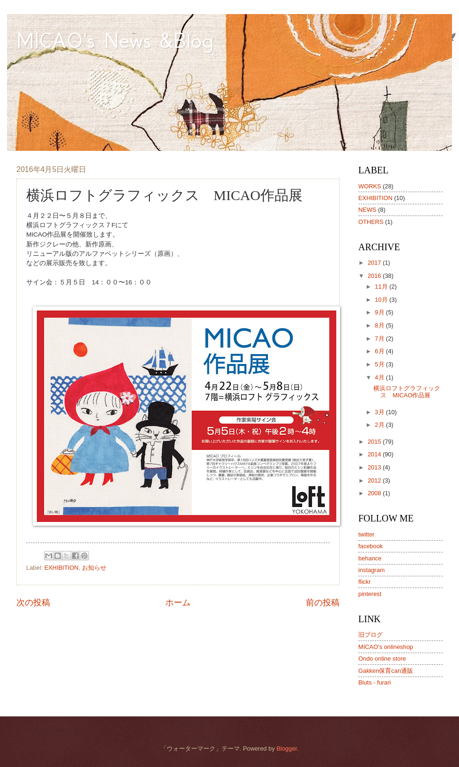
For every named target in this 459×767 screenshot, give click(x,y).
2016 (375, 275)
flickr (364, 581)
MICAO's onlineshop (385, 646)
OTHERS (371, 221)
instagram (371, 569)
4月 (380, 377)
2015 (375, 441)
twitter (366, 534)
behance (369, 558)
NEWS (367, 209)
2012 (375, 480)
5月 (380, 364)
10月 (382, 299)
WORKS (369, 186)
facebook (370, 546)
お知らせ (94, 567)
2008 (375, 493)
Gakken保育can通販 (385, 670)
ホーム (178, 602)
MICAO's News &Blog (126, 40)
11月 (382, 286)
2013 (375, 467)
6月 (380, 351)
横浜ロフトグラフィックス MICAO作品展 (406, 392)
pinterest (369, 593)
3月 (380, 412)
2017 (375, 262)
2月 (380, 424)
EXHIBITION (61, 567)
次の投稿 (33, 602)
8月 (380, 325)
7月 (380, 338)
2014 (375, 454)
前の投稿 (323, 602)
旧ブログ (370, 634)
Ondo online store (382, 658)
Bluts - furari (374, 682)
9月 (380, 312)
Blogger (286, 748)
